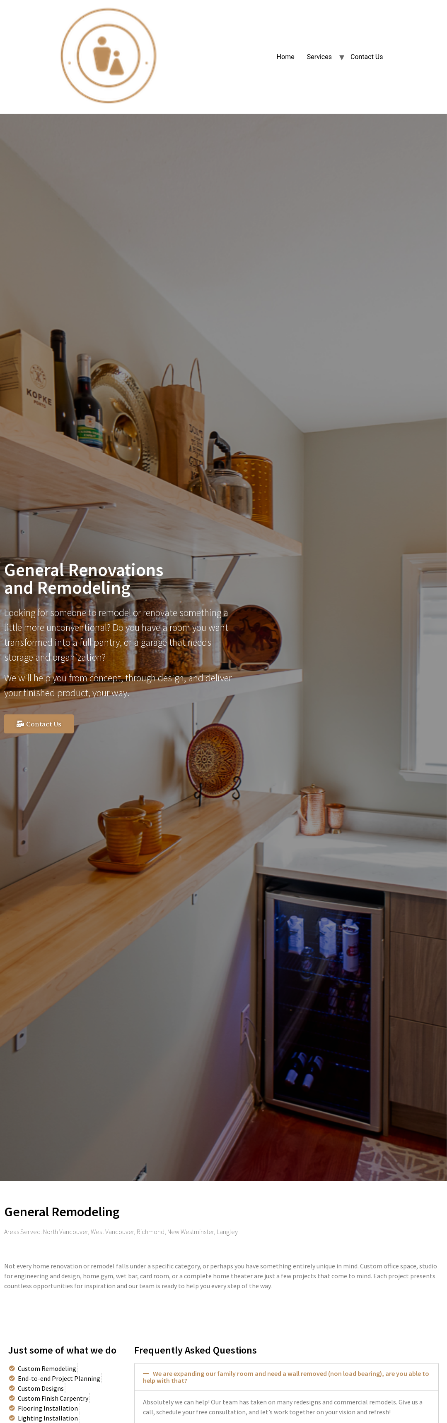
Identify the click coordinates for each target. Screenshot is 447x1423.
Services (319, 57)
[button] (39, 723)
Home (286, 57)
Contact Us (366, 57)
